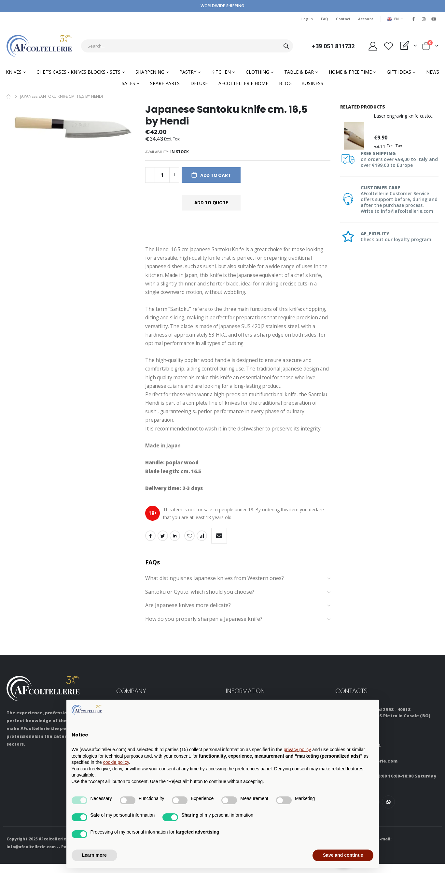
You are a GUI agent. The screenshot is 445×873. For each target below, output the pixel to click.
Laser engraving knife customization (406, 116)
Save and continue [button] (343, 855)
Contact (343, 18)
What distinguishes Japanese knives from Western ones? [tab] (237, 587)
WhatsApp (388, 811)
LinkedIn (175, 545)
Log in (307, 18)
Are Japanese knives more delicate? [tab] (237, 615)
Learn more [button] (94, 855)
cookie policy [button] (116, 762)
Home (9, 96)
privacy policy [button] (297, 749)
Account (365, 18)
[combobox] (187, 45)
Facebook (150, 545)
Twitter (163, 545)
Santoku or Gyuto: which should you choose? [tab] (237, 601)
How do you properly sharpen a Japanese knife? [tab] (237, 628)
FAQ (324, 18)
